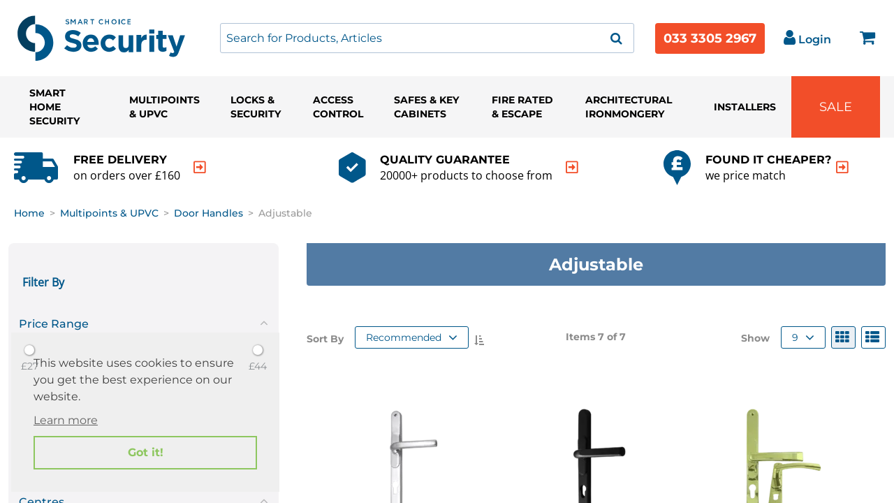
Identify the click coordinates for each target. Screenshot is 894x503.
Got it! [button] (145, 452)
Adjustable (285, 213)
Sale (835, 107)
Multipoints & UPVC (164, 107)
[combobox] (427, 38)
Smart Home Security (54, 107)
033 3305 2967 (710, 38)
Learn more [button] (66, 420)
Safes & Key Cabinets (426, 107)
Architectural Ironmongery (628, 107)
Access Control (338, 107)
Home (29, 213)
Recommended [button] (411, 337)
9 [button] (803, 337)
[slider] (29, 350)
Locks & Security (255, 107)
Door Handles (208, 213)
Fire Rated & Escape (522, 107)
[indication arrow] (200, 167)
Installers (745, 107)
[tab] (143, 321)
